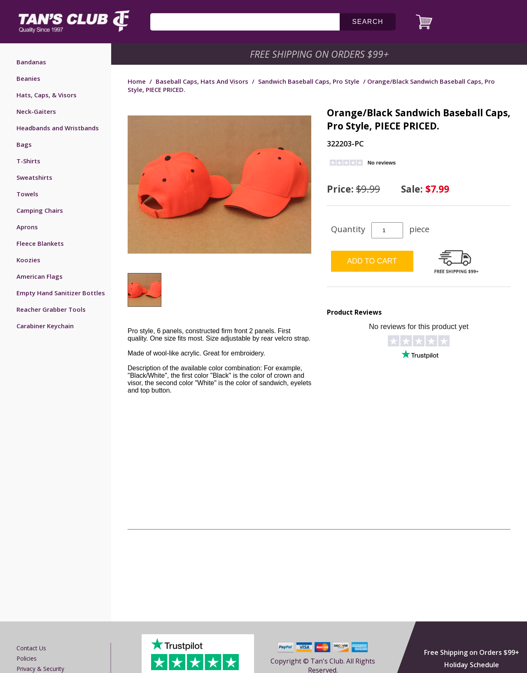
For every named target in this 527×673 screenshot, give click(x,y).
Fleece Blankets (40, 243)
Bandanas (31, 62)
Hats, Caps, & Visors (46, 95)
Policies (26, 658)
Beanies (28, 78)
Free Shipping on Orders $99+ (471, 652)
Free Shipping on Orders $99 (320, 54)
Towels (27, 194)
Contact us (31, 648)
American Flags (39, 276)
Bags (24, 144)
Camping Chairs (39, 210)
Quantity (348, 229)
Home (137, 81)
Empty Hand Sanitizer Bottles (60, 293)
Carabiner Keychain (45, 326)
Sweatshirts (34, 177)
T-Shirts (28, 161)
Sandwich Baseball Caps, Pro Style (308, 81)
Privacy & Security (40, 669)
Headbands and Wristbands (57, 128)
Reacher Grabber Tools (51, 309)
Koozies (28, 260)
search (367, 21)
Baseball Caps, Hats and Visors (202, 81)
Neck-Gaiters (36, 111)
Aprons (27, 227)
